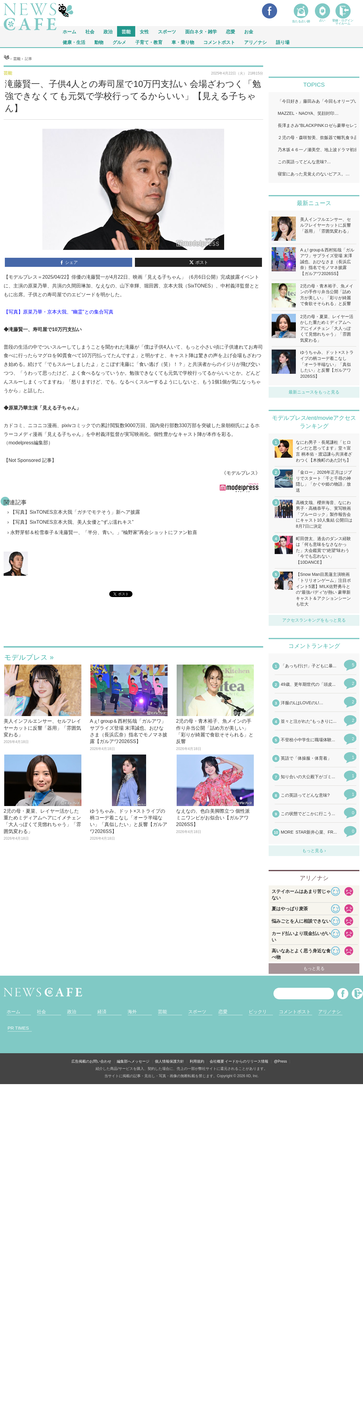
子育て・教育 (148, 42)
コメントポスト (219, 42)
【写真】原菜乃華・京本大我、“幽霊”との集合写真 (58, 311)
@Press (280, 1061)
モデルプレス (26, 657)
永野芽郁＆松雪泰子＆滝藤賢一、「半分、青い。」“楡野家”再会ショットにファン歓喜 (104, 532)
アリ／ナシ (255, 42)
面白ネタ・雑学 (201, 31)
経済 (101, 1011)
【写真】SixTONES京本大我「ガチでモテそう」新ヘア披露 (75, 512)
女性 (144, 31)
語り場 (282, 42)
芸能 (126, 31)
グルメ (119, 42)
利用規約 (197, 1061)
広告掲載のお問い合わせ (91, 1061)
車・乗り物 (183, 42)
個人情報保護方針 (169, 1061)
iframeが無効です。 (314, 753)
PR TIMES (18, 1027)
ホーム (13, 1011)
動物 (98, 42)
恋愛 (230, 31)
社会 (89, 31)
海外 (132, 1011)
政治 (108, 31)
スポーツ (167, 31)
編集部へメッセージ (133, 1061)
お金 (248, 31)
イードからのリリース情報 (246, 1061)
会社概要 (217, 1061)
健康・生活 (74, 42)
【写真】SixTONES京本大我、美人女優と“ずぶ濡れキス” (72, 522)
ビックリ (258, 1011)
